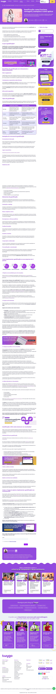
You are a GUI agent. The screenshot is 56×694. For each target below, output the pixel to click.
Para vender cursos (5, 672)
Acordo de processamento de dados (6, 677)
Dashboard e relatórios (17, 662)
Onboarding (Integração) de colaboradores (27, 605)
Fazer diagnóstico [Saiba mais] (34, 645)
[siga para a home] (3, 1)
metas (13, 214)
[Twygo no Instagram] (43, 674)
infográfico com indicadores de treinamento (14, 398)
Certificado (16, 671)
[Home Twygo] (3, 5)
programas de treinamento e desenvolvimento (26, 386)
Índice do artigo (43, 27)
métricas (27, 441)
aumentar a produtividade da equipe (17, 291)
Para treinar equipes (5, 668)
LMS (27, 668)
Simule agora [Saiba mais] (47, 645)
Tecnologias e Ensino (41, 605)
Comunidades (16, 676)
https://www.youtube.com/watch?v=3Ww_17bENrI (11, 152)
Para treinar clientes (5, 671)
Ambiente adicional (17, 677)
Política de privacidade (5, 679)
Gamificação (16, 672)
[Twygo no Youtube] (45, 674)
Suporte (3, 662)
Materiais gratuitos (29, 666)
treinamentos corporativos (13, 385)
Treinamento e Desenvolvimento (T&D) (35, 590)
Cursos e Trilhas (16, 661)
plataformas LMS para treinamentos (12, 188)
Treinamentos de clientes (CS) (30, 607)
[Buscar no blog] (40, 31)
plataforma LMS (17, 495)
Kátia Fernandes (29, 20)
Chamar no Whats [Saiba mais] (8, 645)
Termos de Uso (4, 680)
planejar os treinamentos (9, 298)
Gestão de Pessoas (8, 590)
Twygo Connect (28, 667)
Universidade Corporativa (13, 500)
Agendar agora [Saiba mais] (21, 645)
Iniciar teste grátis (44, 44)
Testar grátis (52, 2)
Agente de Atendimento (17, 667)
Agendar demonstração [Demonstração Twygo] (43, 2)
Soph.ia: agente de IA (17, 665)
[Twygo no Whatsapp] (41, 674)
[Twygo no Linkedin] (39, 674)
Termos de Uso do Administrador (7, 681)
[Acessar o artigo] (8, 577)
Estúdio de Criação (17, 666)
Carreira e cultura (4, 661)
